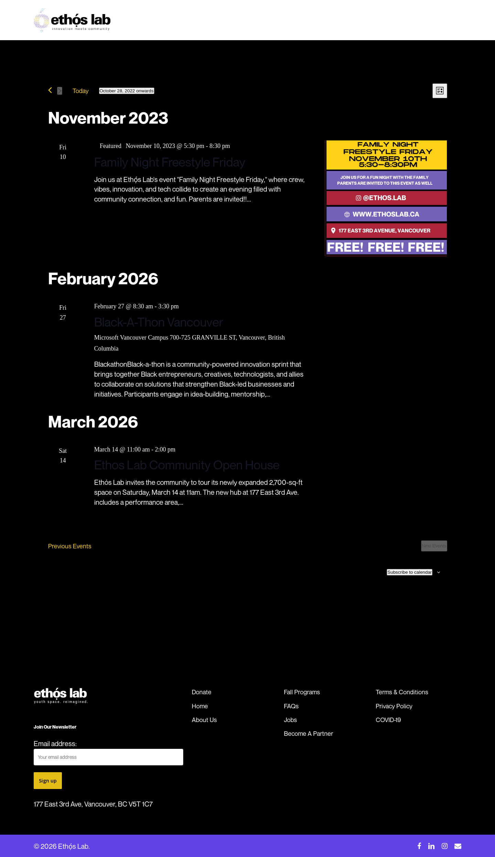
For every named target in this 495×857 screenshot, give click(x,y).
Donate (201, 692)
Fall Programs (302, 692)
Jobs (290, 719)
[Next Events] (59, 91)
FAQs (291, 706)
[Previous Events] (50, 90)
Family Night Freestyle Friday (169, 162)
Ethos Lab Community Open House (186, 464)
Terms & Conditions (402, 692)
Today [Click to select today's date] (81, 90)
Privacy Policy (394, 706)
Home (200, 706)
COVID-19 (388, 719)
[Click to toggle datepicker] (126, 91)
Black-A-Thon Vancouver (158, 322)
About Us (204, 719)
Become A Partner (308, 733)
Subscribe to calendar (409, 572)
